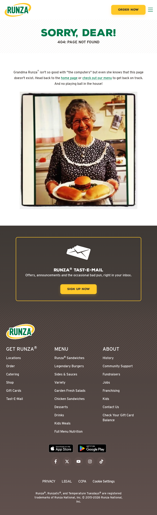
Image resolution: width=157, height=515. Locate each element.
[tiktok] (101, 461)
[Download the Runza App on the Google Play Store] (92, 448)
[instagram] (89, 461)
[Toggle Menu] (150, 10)
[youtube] (78, 461)
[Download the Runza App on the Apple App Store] (61, 448)
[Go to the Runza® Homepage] (18, 9)
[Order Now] (128, 10)
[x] (67, 461)
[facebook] (55, 461)
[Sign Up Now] (78, 289)
